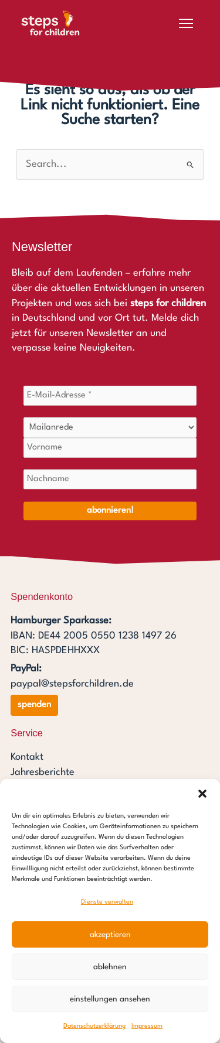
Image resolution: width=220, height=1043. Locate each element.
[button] (202, 794)
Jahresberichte (43, 772)
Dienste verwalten (107, 902)
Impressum (147, 1026)
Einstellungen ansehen (110, 999)
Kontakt (27, 757)
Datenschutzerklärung (94, 1026)
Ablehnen (110, 967)
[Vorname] (110, 448)
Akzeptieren (110, 935)
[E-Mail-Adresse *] (110, 396)
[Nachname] (110, 479)
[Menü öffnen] (186, 23)
